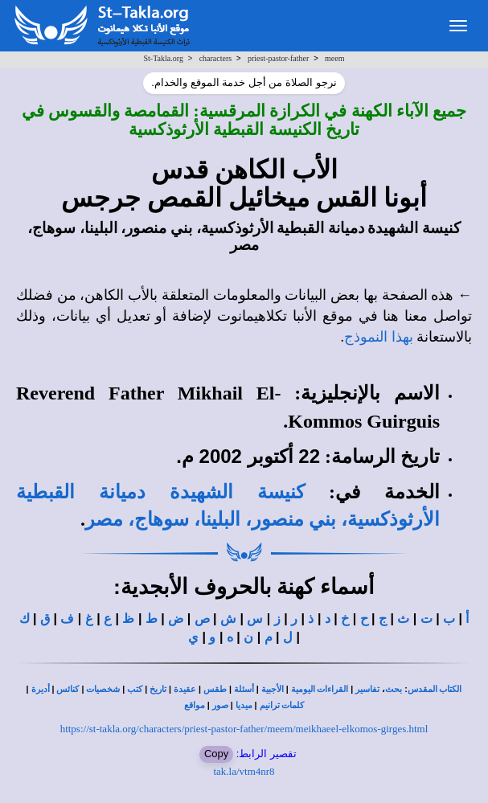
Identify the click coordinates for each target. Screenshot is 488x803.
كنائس (67, 689)
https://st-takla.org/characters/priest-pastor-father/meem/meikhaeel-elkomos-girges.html (244, 729)
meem (334, 58)
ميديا (244, 705)
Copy (216, 754)
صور (220, 705)
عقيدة (185, 689)
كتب (134, 689)
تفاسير (367, 689)
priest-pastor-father (278, 58)
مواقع (194, 705)
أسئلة (244, 689)
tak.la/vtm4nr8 (243, 771)
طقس (215, 689)
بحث (393, 689)
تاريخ (158, 689)
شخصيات (103, 689)
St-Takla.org (163, 58)
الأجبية (272, 689)
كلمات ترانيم (282, 705)
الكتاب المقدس (435, 689)
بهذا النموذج (378, 337)
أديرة (40, 689)
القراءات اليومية (320, 689)
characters (215, 58)
